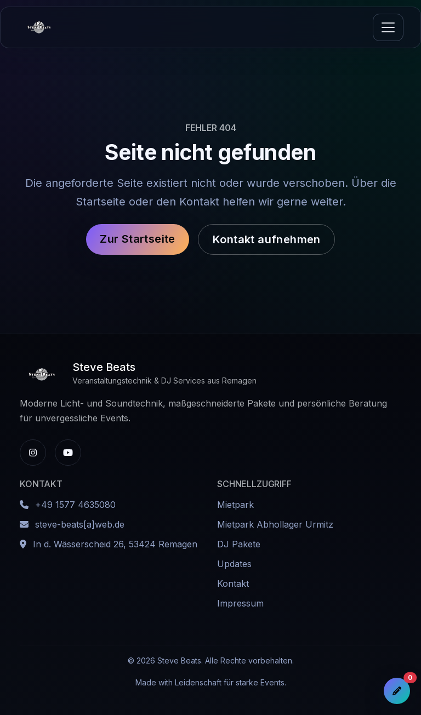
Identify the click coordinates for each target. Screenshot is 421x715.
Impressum (240, 603)
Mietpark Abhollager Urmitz (275, 524)
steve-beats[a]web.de (79, 524)
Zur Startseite (137, 238)
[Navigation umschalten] (388, 27)
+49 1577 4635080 (75, 504)
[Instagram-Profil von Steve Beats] (33, 452)
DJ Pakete (238, 544)
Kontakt (233, 583)
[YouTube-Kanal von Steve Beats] (68, 452)
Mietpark (235, 504)
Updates (234, 563)
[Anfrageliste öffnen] (397, 691)
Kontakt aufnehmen (267, 239)
